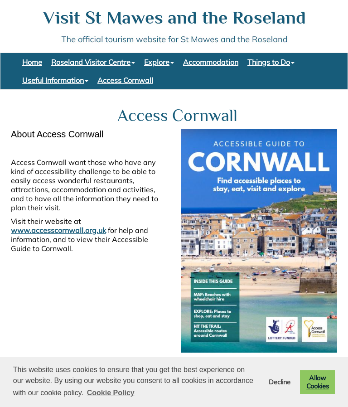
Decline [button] (279, 382)
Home (32, 62)
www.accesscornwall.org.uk (58, 230)
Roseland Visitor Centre (93, 62)
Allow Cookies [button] (317, 382)
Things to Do (271, 62)
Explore (159, 62)
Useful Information (55, 80)
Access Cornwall (125, 80)
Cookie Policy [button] (111, 393)
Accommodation (210, 62)
